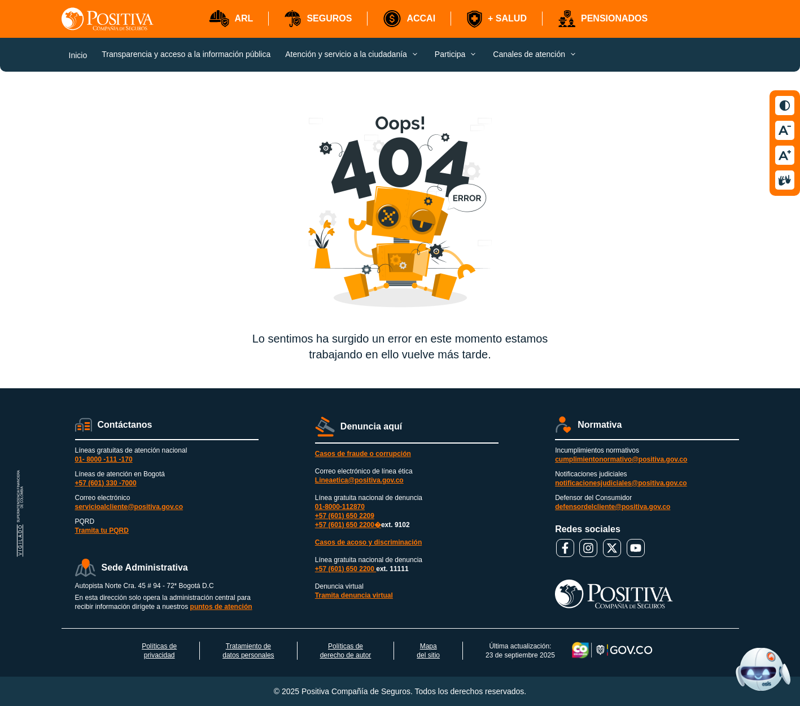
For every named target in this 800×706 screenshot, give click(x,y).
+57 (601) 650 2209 (344, 516)
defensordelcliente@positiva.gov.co (612, 507)
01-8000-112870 (340, 507)
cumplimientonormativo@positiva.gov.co (621, 459)
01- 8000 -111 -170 (104, 459)
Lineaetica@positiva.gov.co (359, 480)
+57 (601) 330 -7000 (106, 483)
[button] (231, 19)
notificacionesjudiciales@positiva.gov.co (621, 483)
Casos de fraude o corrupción (363, 454)
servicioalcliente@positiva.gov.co (129, 507)
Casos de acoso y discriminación (368, 542)
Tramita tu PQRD (102, 530)
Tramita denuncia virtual (354, 595)
